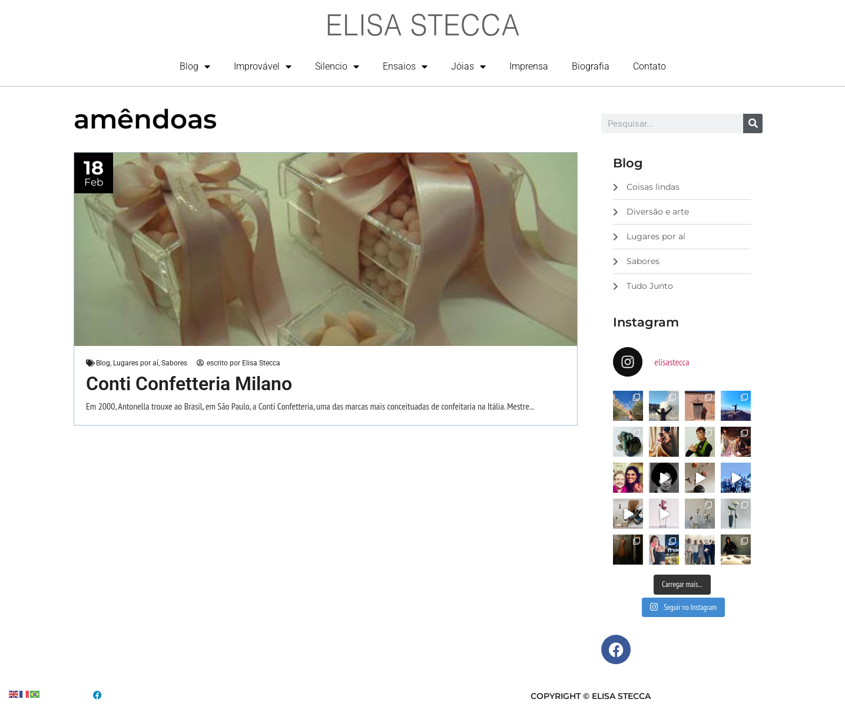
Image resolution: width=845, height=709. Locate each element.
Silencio (337, 66)
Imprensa (528, 66)
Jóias (468, 66)
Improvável (262, 66)
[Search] (753, 123)
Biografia (590, 66)
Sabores (174, 363)
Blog (195, 66)
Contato (649, 66)
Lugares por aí (135, 363)
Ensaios (405, 66)
